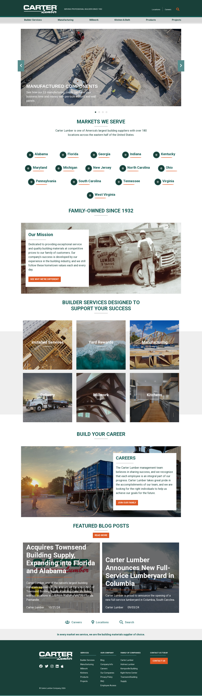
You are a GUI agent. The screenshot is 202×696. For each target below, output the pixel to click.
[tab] (95, 112)
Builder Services (87, 660)
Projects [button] (176, 20)
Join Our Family (127, 502)
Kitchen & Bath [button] (122, 20)
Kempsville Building (129, 669)
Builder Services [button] (33, 20)
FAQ (102, 681)
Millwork (84, 669)
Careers (168, 9)
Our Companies (107, 673)
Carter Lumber (127, 660)
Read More (101, 535)
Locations (156, 9)
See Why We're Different (44, 279)
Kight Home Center (129, 673)
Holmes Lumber (128, 665)
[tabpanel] (101, 67)
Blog (102, 660)
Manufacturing (87, 665)
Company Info (106, 665)
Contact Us (159, 661)
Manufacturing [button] (65, 20)
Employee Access (108, 686)
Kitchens (84, 673)
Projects (84, 681)
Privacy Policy (106, 677)
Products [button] (151, 20)
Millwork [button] (93, 20)
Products (84, 677)
